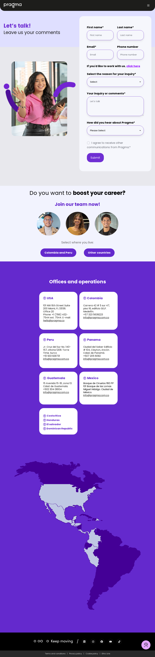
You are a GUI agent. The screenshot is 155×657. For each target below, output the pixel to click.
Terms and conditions (55, 653)
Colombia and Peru (58, 252)
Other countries (99, 252)
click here (133, 66)
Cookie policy (92, 653)
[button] (148, 5)
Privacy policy (75, 653)
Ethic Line (106, 653)
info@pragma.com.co (96, 317)
